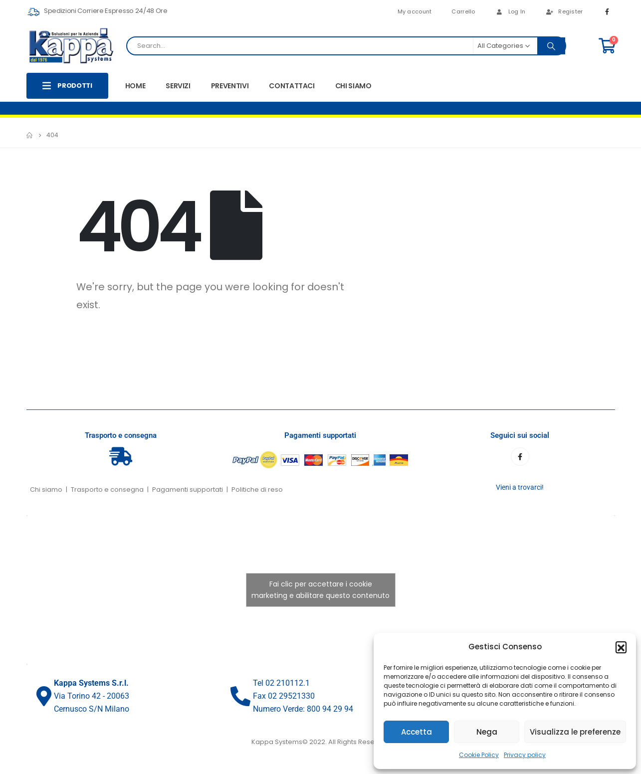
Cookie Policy (479, 755)
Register (564, 11)
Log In (510, 11)
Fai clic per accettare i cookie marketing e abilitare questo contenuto (320, 589)
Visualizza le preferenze (575, 732)
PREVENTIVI (230, 86)
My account (415, 11)
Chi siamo (46, 489)
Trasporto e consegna (107, 489)
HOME (135, 86)
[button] (621, 647)
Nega (486, 732)
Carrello (463, 11)
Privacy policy (525, 755)
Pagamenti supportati (187, 489)
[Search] (551, 45)
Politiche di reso (257, 489)
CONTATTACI (292, 86)
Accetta (416, 732)
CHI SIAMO (353, 86)
